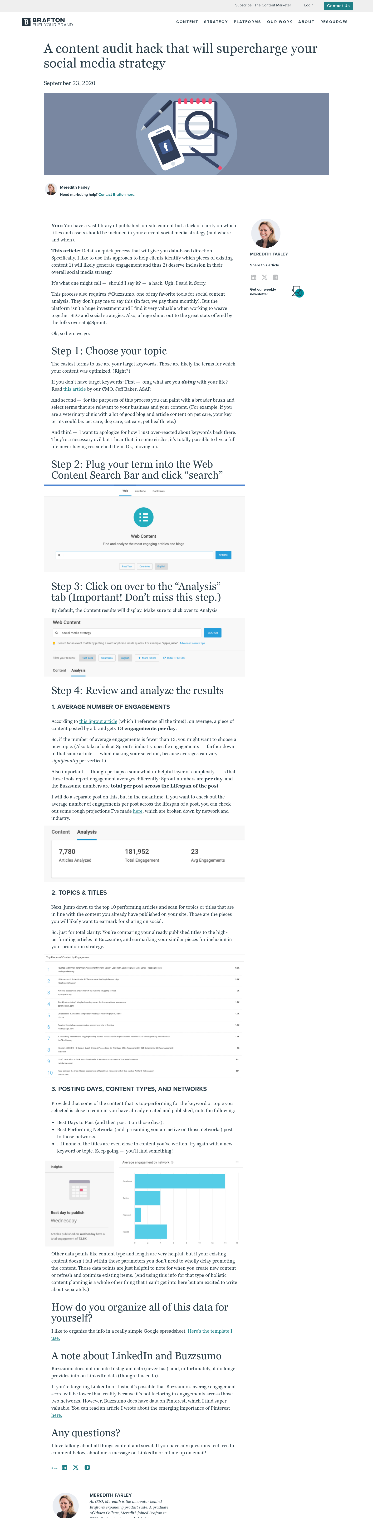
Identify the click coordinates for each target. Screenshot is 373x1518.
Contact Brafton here (116, 194)
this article (74, 389)
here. (56, 1415)
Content (187, 21)
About (306, 21)
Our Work (280, 21)
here (137, 811)
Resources (334, 21)
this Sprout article (98, 721)
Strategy (216, 21)
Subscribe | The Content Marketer (263, 5)
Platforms (247, 21)
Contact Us (338, 6)
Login (309, 5)
